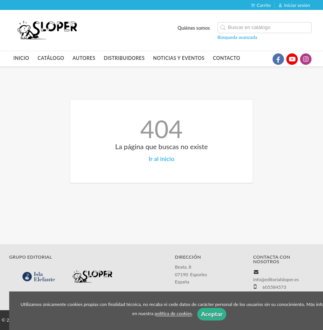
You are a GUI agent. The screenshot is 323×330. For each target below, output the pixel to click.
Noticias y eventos (179, 58)
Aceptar (211, 313)
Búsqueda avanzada (237, 37)
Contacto (226, 58)
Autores (84, 58)
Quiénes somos (194, 28)
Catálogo (50, 58)
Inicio (21, 58)
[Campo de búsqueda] (264, 27)
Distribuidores (124, 58)
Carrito (261, 5)
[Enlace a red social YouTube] (292, 59)
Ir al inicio (161, 158)
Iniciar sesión (294, 5)
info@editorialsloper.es (276, 279)
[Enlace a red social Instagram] (306, 59)
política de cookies (173, 314)
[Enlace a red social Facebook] (278, 59)
